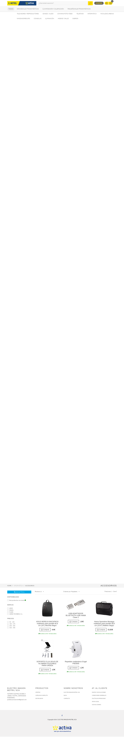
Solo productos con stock (16, 600)
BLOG (65, 695)
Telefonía (80, 14)
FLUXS (10, 612)
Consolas (37, 19)
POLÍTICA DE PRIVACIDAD (99, 698)
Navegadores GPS (23, 19)
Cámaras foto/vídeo (65, 14)
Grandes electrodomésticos (28, 9)
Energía (75, 19)
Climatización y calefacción (53, 9)
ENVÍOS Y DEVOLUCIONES (99, 692)
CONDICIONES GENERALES (99, 695)
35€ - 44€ (11, 628)
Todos (10, 9)
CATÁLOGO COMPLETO (41, 695)
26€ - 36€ (11, 626)
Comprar (45, 630)
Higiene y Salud (63, 19)
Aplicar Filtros (19, 592)
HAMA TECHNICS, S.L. (15, 614)
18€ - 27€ (11, 624)
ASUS (10, 608)
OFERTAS (37, 692)
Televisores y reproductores (28, 14)
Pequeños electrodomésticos (79, 9)
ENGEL (10, 610)
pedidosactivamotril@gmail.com (17, 700)
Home (9, 586)
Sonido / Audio (48, 14)
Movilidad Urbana (107, 14)
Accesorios (29, 586)
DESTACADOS (39, 698)
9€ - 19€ (10, 622)
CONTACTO (67, 698)
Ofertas (99, 3)
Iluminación (49, 19)
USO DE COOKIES (96, 705)
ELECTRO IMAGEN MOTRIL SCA (72, 692)
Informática (92, 14)
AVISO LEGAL (95, 702)
